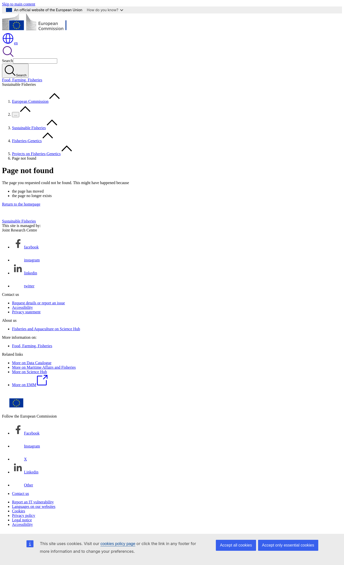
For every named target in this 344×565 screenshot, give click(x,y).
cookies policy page (117, 544)
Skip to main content (18, 4)
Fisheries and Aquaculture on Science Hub (46, 329)
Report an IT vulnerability (33, 502)
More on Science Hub (29, 372)
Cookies (18, 511)
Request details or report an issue (38, 303)
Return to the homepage (21, 204)
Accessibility (22, 307)
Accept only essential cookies (288, 545)
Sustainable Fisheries (29, 128)
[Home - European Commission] (38, 30)
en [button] (10, 43)
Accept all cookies (236, 545)
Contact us (20, 493)
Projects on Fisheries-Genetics (36, 154)
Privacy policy (23, 515)
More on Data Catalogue (31, 363)
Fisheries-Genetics (27, 141)
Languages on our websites (33, 506)
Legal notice (22, 520)
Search (7, 61)
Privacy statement (26, 312)
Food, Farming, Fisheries (22, 80)
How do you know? (105, 10)
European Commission (30, 101)
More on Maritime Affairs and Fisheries (44, 367)
